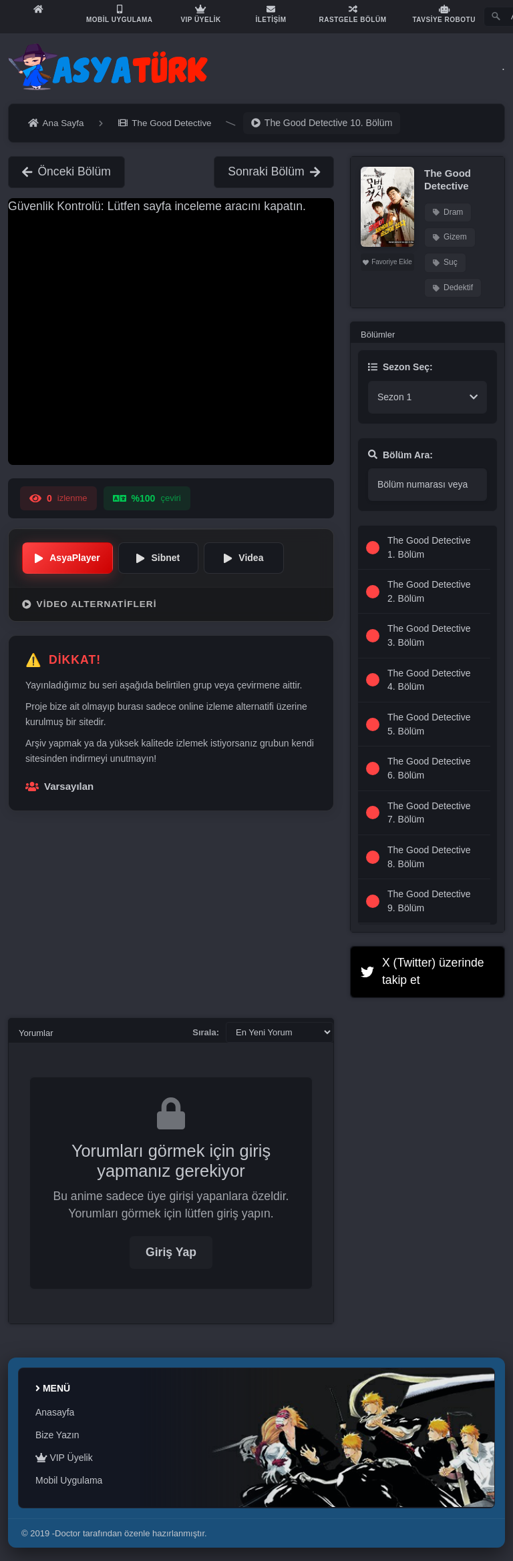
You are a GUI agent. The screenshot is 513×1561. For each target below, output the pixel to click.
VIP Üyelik (64, 1457)
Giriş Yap (171, 1252)
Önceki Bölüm (66, 171)
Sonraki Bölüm (274, 171)
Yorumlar (36, 1033)
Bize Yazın (57, 1435)
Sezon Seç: (400, 367)
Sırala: (205, 1032)
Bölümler (378, 335)
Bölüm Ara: (400, 455)
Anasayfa (54, 1412)
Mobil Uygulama (68, 1480)
